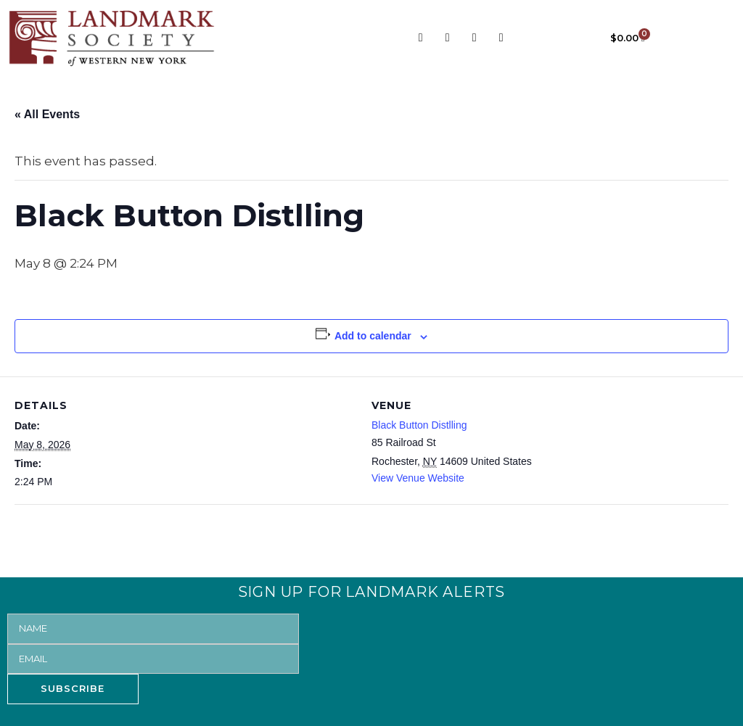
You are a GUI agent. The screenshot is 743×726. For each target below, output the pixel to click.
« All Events (47, 114)
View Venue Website (418, 478)
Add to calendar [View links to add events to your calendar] (372, 336)
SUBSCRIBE (72, 688)
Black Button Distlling (419, 425)
